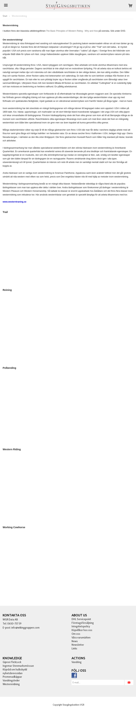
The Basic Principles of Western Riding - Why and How (72, 31)
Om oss (76, 633)
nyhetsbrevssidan (12, 673)
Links (74, 648)
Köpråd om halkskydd (15, 669)
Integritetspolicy (81, 626)
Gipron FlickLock (12, 662)
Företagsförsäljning (83, 622)
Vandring (76, 662)
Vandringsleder (11, 680)
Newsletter (78, 644)
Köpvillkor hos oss (82, 630)
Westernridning (11, 684)
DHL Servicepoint (81, 619)
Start (5, 15)
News (75, 641)
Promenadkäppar (12, 676)
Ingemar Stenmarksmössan (18, 665)
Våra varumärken (81, 637)
